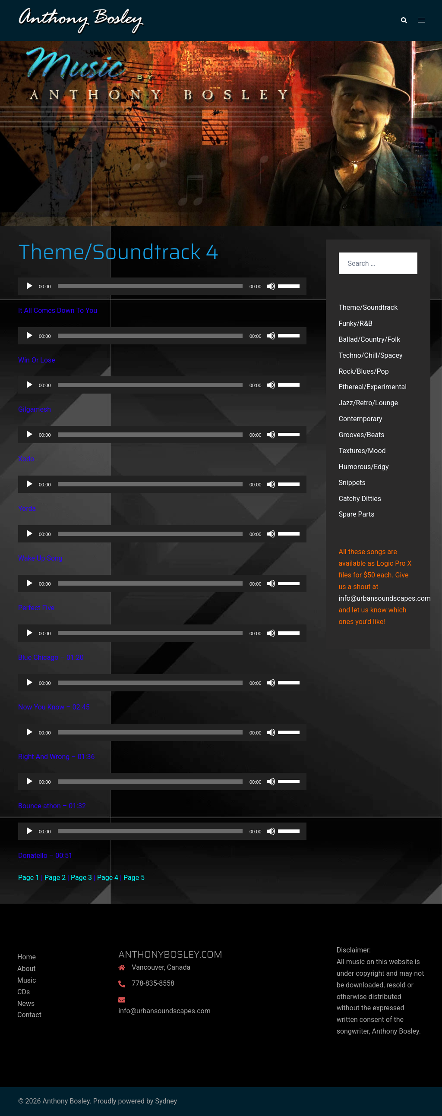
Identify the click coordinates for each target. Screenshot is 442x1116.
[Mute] (271, 286)
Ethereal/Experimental (373, 387)
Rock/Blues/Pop (364, 371)
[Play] (29, 286)
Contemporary (360, 419)
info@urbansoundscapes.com (385, 598)
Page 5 (134, 877)
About (26, 969)
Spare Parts (357, 514)
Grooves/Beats (362, 435)
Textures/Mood (362, 451)
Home (26, 957)
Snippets (352, 483)
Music (26, 980)
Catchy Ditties (360, 499)
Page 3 (81, 877)
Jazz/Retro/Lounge (368, 403)
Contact (29, 1015)
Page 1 (28, 877)
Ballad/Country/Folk (370, 339)
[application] (162, 286)
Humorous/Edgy (364, 467)
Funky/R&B (356, 323)
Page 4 (107, 877)
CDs (23, 992)
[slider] (150, 286)
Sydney (166, 1101)
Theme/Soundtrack (368, 307)
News (26, 1003)
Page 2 (55, 877)
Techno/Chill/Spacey (371, 355)
